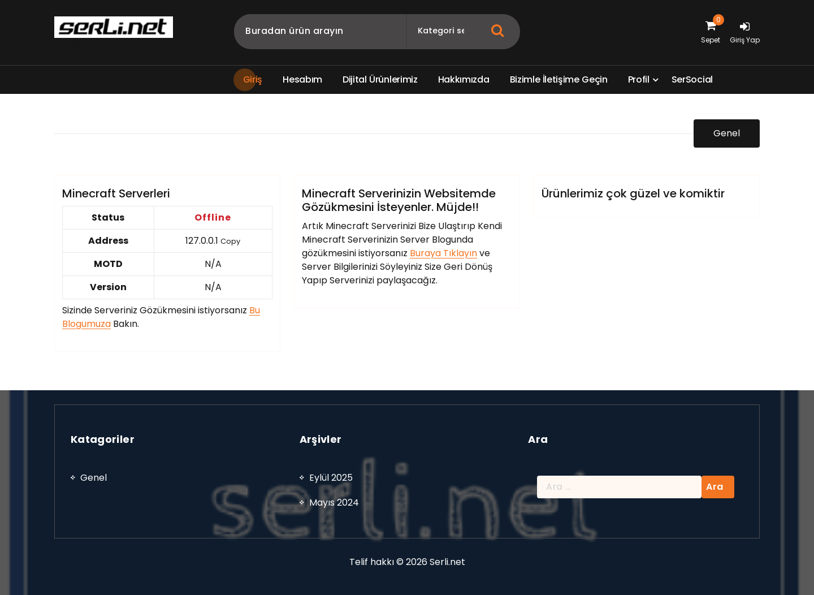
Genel (726, 134)
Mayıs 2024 (334, 509)
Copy (230, 253)
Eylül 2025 (331, 484)
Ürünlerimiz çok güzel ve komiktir (633, 205)
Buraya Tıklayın (443, 264)
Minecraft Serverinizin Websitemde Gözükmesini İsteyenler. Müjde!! (399, 212)
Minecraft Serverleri (116, 205)
